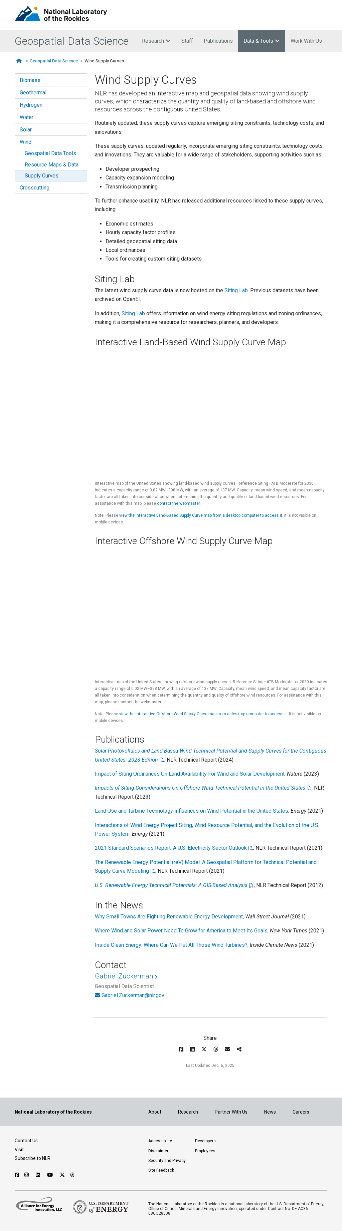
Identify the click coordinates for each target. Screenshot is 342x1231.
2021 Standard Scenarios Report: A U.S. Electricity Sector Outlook (171, 848)
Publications (218, 41)
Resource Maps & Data (51, 164)
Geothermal (33, 92)
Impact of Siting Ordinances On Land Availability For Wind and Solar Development (190, 774)
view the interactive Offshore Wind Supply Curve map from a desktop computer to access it (203, 714)
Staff (187, 41)
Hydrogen (31, 105)
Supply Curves (41, 175)
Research (156, 41)
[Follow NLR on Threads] (72, 1175)
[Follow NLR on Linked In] (39, 1175)
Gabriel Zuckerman (124, 976)
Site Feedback (161, 1170)
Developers (205, 1141)
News (270, 1112)
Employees (205, 1151)
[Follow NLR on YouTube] (50, 1175)
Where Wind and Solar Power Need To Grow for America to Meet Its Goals (181, 930)
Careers (301, 1112)
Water (26, 117)
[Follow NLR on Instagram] (27, 1175)
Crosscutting (34, 187)
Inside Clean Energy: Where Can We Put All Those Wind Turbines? (171, 945)
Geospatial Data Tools (50, 153)
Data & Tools (261, 41)
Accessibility (160, 1141)
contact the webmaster (178, 503)
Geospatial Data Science (72, 41)
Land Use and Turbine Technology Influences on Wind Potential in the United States (191, 811)
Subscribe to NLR (32, 1158)
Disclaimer (158, 1151)
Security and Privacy (167, 1160)
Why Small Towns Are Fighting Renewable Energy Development (169, 916)
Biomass (30, 80)
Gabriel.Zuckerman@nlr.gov (133, 995)
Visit (19, 1149)
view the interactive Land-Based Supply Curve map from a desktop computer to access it (200, 515)
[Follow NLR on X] (62, 1175)
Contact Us (26, 1140)
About (154, 1112)
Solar (26, 129)
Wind (25, 142)
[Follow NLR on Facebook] (17, 1175)
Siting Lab (236, 290)
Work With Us (306, 41)
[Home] (19, 61)
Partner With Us (231, 1112)
